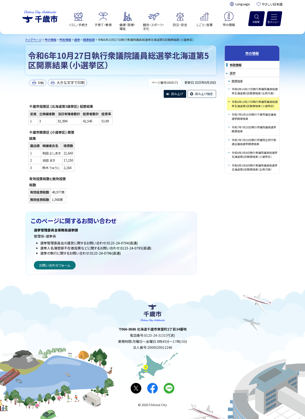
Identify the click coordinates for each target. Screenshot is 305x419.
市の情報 (50, 40)
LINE (169, 388)
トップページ (33, 40)
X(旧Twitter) (136, 388)
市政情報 (65, 40)
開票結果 (89, 40)
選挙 (77, 40)
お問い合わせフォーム (55, 265)
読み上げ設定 (204, 94)
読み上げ (177, 94)
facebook (152, 388)
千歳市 (40, 16)
